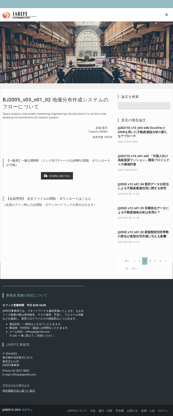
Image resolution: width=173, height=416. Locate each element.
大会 (92, 410)
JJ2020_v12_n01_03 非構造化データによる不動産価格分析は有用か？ (143, 210)
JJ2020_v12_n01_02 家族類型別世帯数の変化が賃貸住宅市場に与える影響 (143, 234)
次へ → (136, 268)
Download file (57, 176)
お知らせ (132, 410)
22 (126, 268)
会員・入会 (148, 410)
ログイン (27, 410)
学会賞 (120, 410)
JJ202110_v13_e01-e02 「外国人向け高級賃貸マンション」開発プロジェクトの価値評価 (143, 160)
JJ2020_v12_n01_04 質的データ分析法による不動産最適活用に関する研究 (143, 186)
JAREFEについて (77, 410)
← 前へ (126, 260)
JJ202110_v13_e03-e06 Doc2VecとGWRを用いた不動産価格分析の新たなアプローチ (142, 132)
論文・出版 (105, 410)
